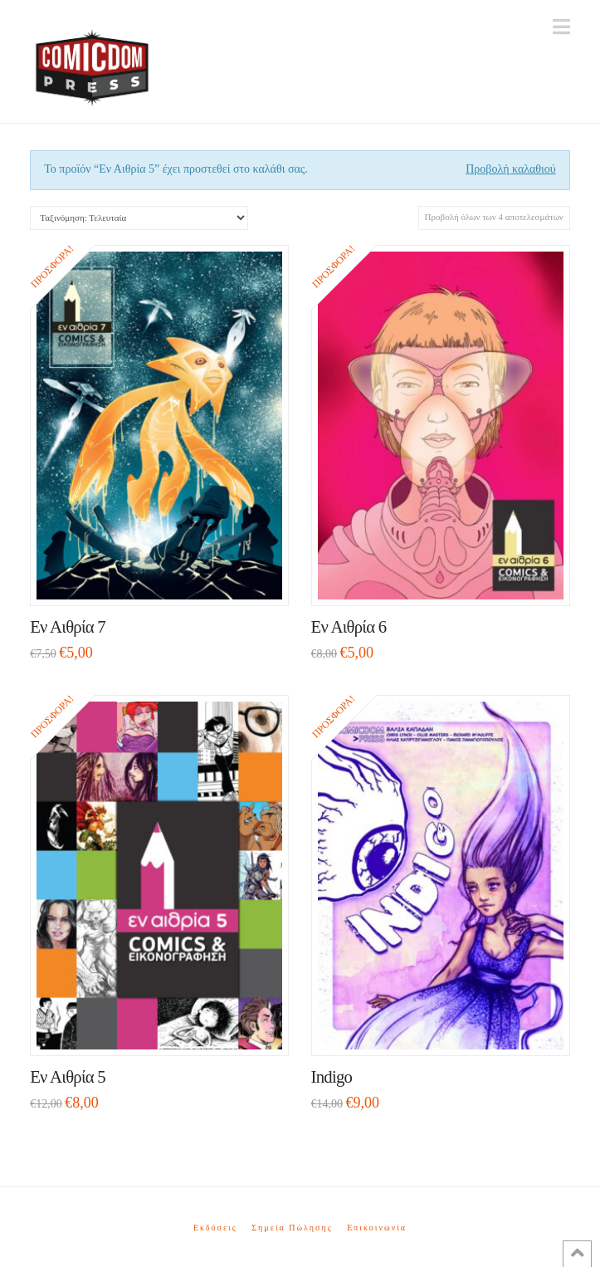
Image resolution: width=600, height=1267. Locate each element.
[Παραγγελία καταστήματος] (139, 218)
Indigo (332, 1077)
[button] (561, 27)
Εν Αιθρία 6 (349, 627)
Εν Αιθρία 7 (67, 627)
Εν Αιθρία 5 (67, 1077)
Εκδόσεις (215, 1227)
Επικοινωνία (377, 1227)
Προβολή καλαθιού (511, 169)
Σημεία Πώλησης (291, 1227)
